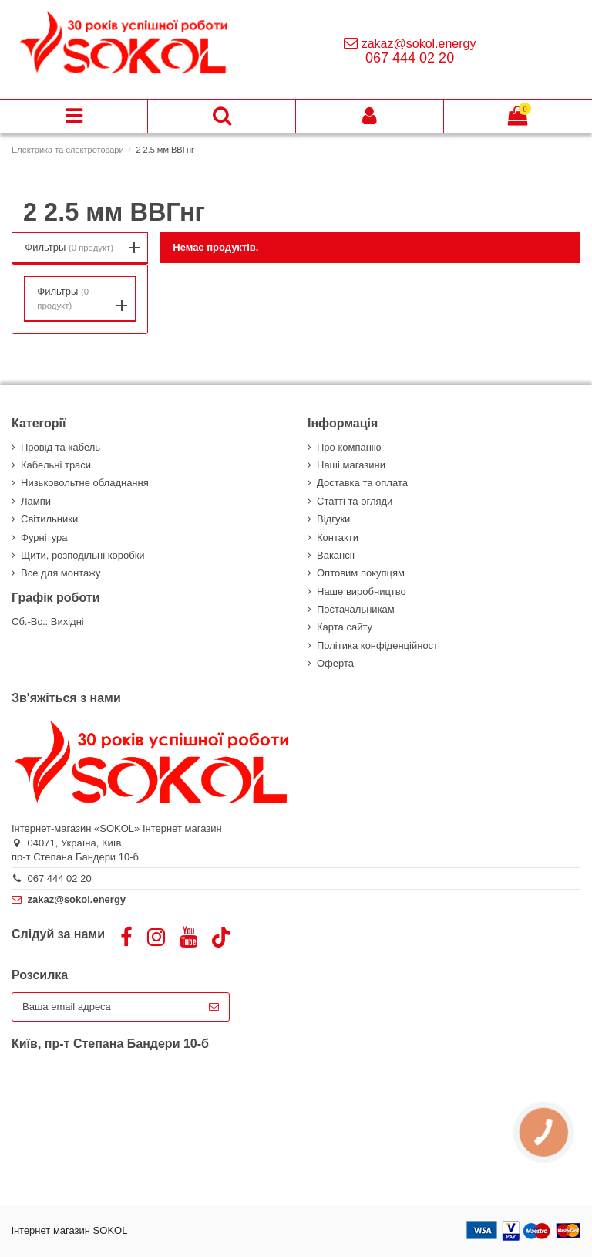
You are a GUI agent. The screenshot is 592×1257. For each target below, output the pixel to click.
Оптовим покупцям (361, 573)
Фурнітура (44, 537)
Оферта (335, 663)
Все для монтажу (61, 573)
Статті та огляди (354, 501)
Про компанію (349, 447)
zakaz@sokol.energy (419, 43)
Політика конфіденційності (378, 645)
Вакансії (336, 555)
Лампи (36, 501)
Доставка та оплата (362, 482)
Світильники (49, 519)
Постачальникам (356, 609)
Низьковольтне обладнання (85, 482)
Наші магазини (351, 465)
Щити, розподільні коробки (83, 555)
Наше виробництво (361, 591)
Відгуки (333, 519)
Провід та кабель (60, 447)
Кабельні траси (56, 465)
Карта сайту (344, 627)
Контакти (337, 537)
